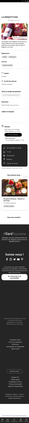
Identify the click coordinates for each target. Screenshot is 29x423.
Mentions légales (19, 396)
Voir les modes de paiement (11, 95)
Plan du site (8, 396)
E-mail (9, 152)
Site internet (10, 155)
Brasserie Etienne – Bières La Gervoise (14, 200)
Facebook (9, 159)
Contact (21, 394)
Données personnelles (14, 398)
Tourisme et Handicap (11, 394)
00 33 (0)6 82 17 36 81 (14, 148)
